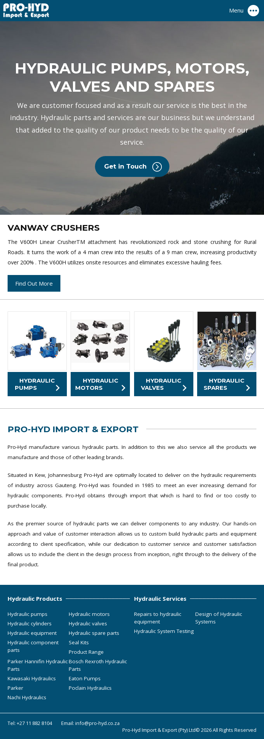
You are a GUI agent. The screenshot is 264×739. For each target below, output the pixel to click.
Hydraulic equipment (32, 633)
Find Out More (34, 283)
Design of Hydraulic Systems (218, 618)
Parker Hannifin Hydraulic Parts (38, 665)
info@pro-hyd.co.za (97, 723)
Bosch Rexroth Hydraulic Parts (98, 665)
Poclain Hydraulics (90, 687)
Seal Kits (79, 642)
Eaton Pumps (85, 678)
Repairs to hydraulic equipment (157, 618)
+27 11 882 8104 (34, 723)
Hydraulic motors (89, 614)
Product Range (86, 651)
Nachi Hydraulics (27, 697)
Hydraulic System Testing (164, 631)
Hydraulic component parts (33, 646)
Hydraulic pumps (27, 614)
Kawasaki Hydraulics (32, 678)
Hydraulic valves (88, 623)
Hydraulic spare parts (94, 633)
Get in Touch (125, 166)
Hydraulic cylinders (30, 623)
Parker (15, 687)
